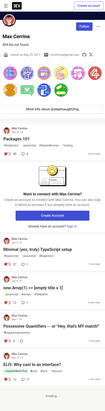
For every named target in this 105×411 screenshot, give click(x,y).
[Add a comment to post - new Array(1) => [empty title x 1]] (10, 302)
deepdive (41, 294)
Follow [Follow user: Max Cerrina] (84, 26)
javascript (29, 145)
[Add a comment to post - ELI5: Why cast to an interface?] (10, 379)
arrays (26, 294)
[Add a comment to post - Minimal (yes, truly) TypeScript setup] (10, 264)
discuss (56, 371)
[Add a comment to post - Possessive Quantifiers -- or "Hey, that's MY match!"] (9, 341)
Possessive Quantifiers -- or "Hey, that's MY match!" (51, 326)
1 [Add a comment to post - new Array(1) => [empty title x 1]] (24, 302)
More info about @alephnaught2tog (52, 109)
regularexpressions (17, 333)
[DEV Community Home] (17, 6)
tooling (67, 145)
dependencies (49, 145)
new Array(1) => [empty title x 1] (33, 287)
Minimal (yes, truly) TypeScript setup (37, 249)
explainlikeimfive (15, 371)
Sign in (72, 226)
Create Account (52, 216)
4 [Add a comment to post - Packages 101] (24, 153)
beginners (11, 145)
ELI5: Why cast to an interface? (32, 364)
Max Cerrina (19, 128)
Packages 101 (16, 138)
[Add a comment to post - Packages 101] (10, 154)
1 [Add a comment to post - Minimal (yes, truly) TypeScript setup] (24, 264)
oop (33, 371)
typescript (11, 256)
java (43, 371)
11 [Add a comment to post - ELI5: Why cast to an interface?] (25, 379)
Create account (88, 6)
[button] (10, 73)
